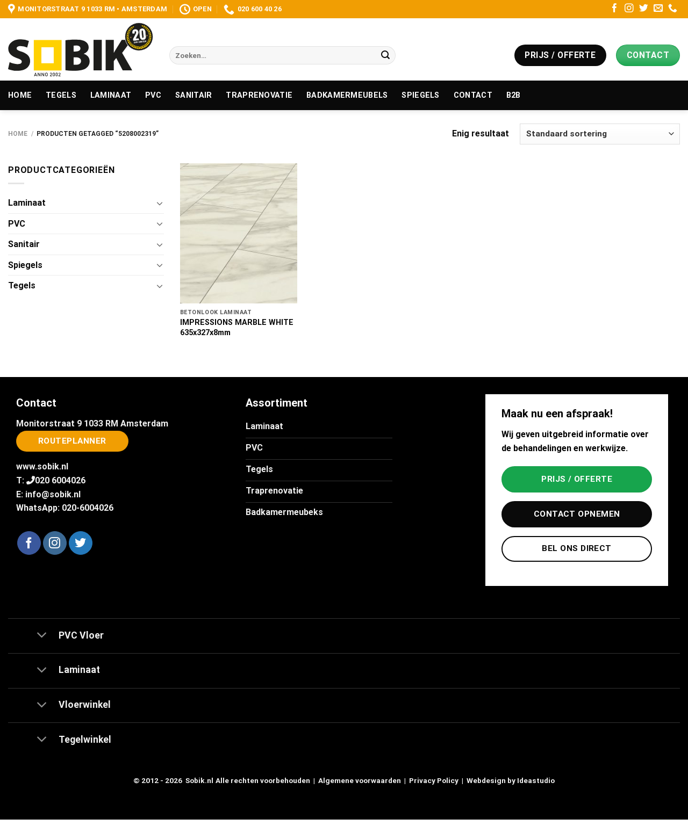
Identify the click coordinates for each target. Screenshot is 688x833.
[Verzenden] (385, 55)
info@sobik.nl (53, 494)
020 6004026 (60, 480)
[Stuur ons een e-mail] (658, 9)
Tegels (61, 95)
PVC (153, 95)
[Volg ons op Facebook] (614, 9)
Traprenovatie (259, 95)
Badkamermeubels (347, 95)
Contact (473, 95)
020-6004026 (87, 508)
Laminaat (110, 95)
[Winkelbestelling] (600, 134)
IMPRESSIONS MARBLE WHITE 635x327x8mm (236, 327)
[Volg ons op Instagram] (629, 9)
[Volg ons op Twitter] (643, 9)
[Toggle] (159, 203)
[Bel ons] (672, 9)
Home (20, 95)
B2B (513, 95)
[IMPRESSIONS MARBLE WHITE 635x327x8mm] (238, 233)
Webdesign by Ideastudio (511, 780)
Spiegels (420, 95)
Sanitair (193, 95)
